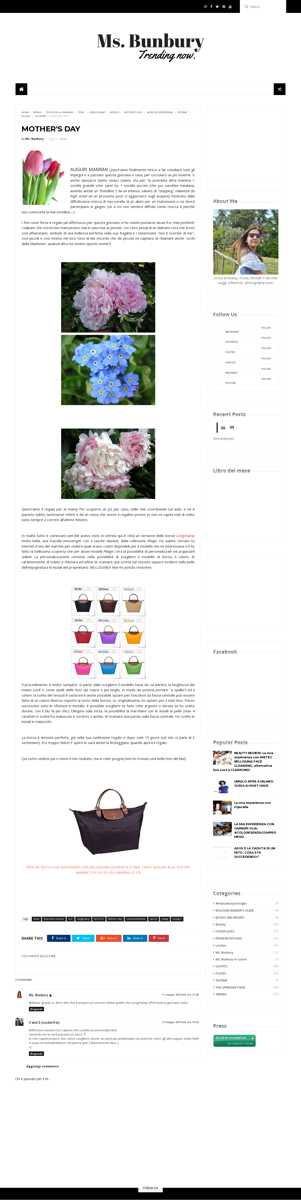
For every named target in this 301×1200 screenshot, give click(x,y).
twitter (242, 348)
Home (25, 112)
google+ (242, 359)
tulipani (40, 116)
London (221, 945)
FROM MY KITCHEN (229, 938)
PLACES (221, 973)
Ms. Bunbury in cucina (231, 959)
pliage (25, 116)
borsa (37, 112)
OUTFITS (221, 966)
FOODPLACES (225, 931)
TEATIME (221, 980)
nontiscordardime (160, 112)
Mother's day (133, 112)
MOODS (114, 112)
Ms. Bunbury (38, 995)
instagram (242, 328)
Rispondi (36, 1009)
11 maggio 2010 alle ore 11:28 (176, 994)
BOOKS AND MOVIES (230, 917)
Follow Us (150, 1188)
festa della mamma (59, 112)
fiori (81, 112)
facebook (242, 338)
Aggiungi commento (42, 1066)
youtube (242, 379)
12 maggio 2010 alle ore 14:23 (176, 1022)
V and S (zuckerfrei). (44, 1022)
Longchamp (97, 112)
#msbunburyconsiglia (231, 903)
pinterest (242, 369)
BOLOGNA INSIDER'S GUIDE (235, 910)
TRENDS (221, 994)
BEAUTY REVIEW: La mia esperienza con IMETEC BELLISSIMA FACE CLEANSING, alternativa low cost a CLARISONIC (243, 761)
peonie (182, 112)
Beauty (221, 924)
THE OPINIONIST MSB (230, 987)
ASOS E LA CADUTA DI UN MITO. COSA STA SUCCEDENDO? (254, 852)
